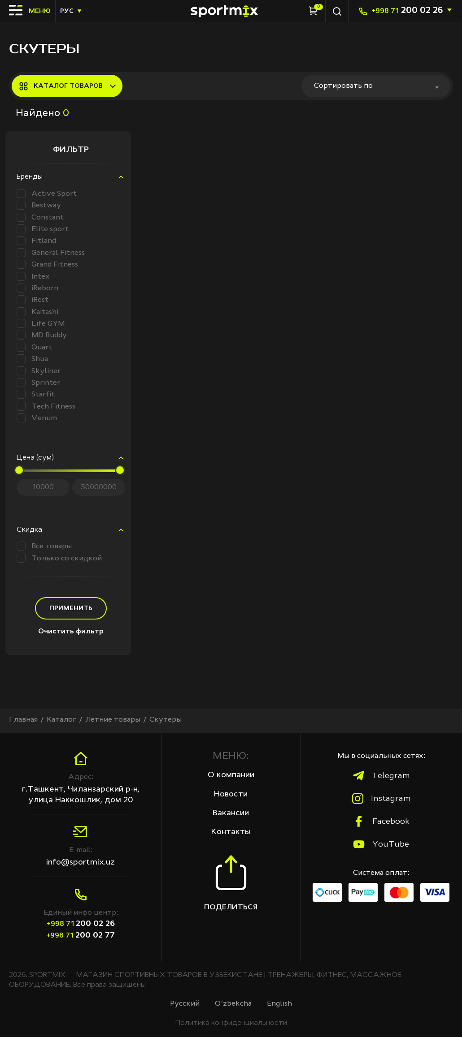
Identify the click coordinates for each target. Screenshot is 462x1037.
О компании (231, 775)
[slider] (19, 470)
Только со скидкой (59, 558)
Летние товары (112, 719)
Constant (40, 217)
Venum (37, 417)
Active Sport (47, 193)
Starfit (36, 394)
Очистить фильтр (71, 631)
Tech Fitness (46, 406)
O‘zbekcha (233, 1003)
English (279, 1003)
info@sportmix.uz (80, 862)
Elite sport (43, 228)
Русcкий (185, 1003)
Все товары (44, 546)
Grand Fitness (47, 264)
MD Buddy (42, 335)
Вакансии (231, 813)
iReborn (37, 288)
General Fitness (51, 252)
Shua (32, 358)
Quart (34, 347)
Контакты (231, 832)
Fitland (36, 240)
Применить (70, 608)
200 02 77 (80, 935)
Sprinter (38, 382)
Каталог (61, 719)
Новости (231, 794)
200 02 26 (407, 10)
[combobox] (375, 86)
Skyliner (39, 370)
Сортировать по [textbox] (343, 86)
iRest (32, 299)
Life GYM (41, 323)
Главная (23, 719)
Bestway (39, 205)
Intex (33, 276)
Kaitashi (37, 311)
